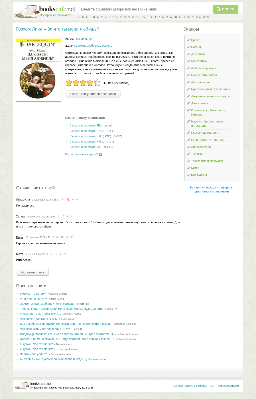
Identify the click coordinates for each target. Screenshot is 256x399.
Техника (196, 153)
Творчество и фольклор (207, 161)
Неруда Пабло (97, 359)
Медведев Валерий (125, 324)
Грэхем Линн (29, 29)
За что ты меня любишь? (73, 29)
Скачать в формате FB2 (86, 125)
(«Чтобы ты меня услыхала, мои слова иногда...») (53, 359)
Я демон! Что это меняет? (37, 349)
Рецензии (177, 386)
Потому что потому (33, 293)
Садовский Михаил (61, 354)
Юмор (195, 168)
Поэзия (196, 47)
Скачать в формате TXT (86, 147)
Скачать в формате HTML (87, 141)
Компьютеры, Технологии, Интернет (208, 112)
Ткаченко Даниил (67, 349)
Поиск (228, 9)
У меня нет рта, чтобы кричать (40, 313)
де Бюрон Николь (126, 339)
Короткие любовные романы (93, 45)
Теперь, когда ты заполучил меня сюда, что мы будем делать (61, 308)
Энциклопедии (201, 147)
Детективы (198, 54)
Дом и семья (199, 103)
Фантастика (199, 61)
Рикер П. (78, 329)
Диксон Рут (111, 309)
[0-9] (206, 16)
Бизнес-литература (204, 75)
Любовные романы (204, 68)
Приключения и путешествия (210, 89)
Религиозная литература (207, 139)
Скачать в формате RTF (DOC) (90, 136)
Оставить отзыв (32, 272)
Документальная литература (210, 96)
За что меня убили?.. (34, 354)
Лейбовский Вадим (127, 334)
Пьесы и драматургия (205, 132)
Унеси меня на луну (33, 298)
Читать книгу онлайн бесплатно (93, 94)
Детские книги (200, 82)
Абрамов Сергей (57, 293)
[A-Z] (198, 16)
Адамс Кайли (56, 299)
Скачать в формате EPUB (87, 130)
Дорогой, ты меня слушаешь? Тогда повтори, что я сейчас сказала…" (67, 339)
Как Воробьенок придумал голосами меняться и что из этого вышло (65, 323)
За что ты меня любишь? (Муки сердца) (47, 303)
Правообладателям (228, 386)
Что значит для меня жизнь (38, 318)
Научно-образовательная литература (208, 123)
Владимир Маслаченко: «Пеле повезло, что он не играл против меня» (67, 334)
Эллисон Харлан (72, 313)
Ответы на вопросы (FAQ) (199, 386)
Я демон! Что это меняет (36, 344)
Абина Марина (64, 344)
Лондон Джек (66, 319)
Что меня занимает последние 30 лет (45, 329)
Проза (195, 40)
